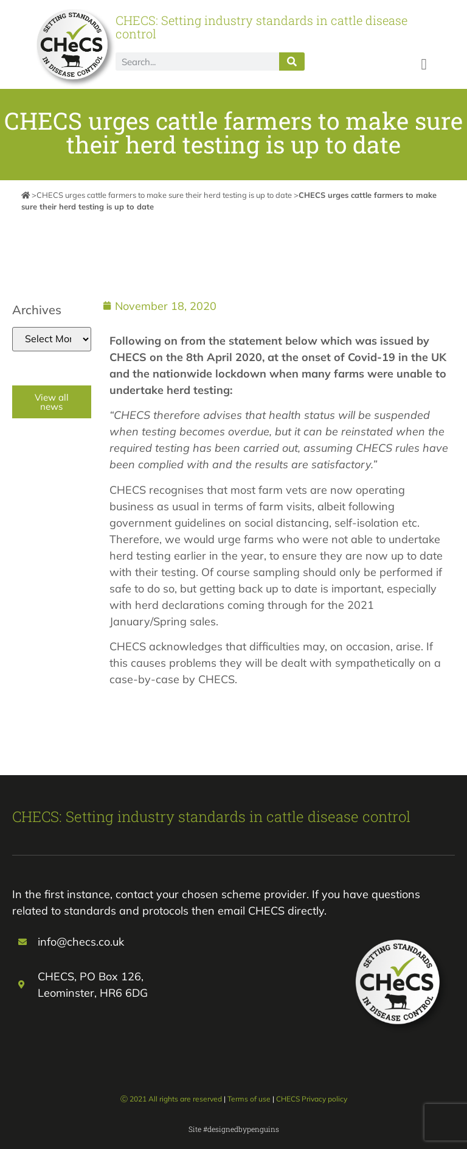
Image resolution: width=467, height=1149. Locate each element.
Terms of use (249, 1098)
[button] (424, 64)
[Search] (292, 61)
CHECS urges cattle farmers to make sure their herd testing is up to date (164, 195)
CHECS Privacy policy (311, 1098)
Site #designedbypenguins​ (234, 1129)
